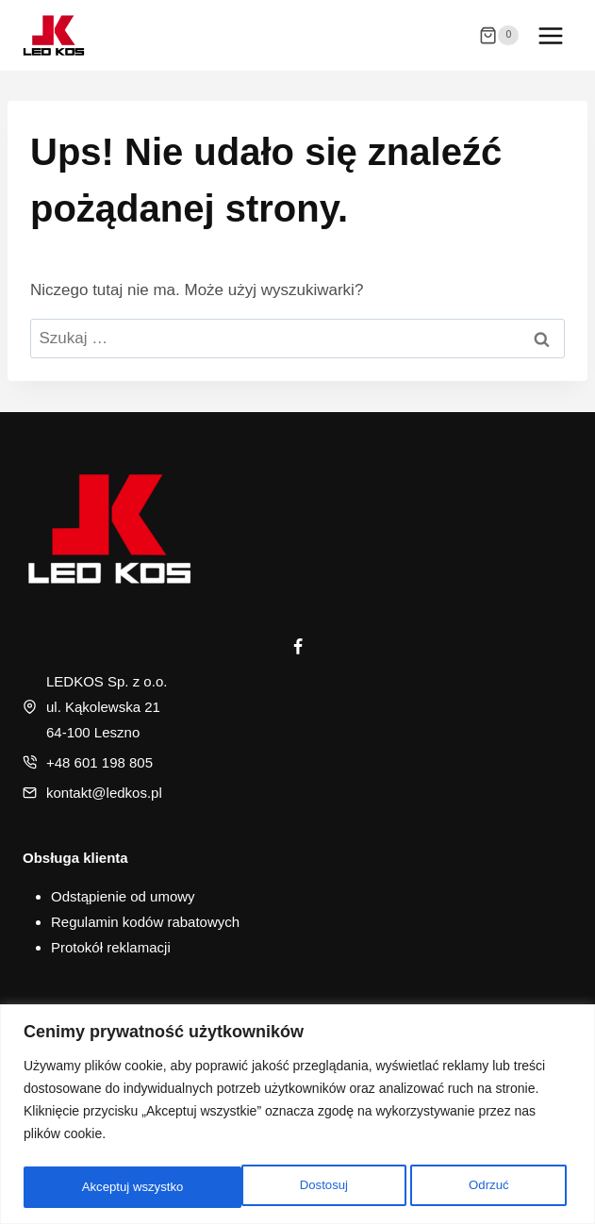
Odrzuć (269, 1187)
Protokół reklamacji (111, 947)
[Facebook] (298, 647)
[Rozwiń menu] (550, 35)
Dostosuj (104, 1187)
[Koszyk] (499, 35)
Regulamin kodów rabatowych (145, 922)
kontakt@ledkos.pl (104, 793)
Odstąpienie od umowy (123, 896)
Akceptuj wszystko (462, 1187)
